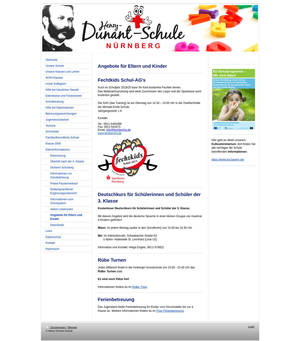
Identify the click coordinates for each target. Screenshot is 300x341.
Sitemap (72, 327)
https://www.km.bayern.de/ (228, 159)
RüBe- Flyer (139, 287)
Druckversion (56, 327)
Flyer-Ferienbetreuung (170, 310)
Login (251, 326)
